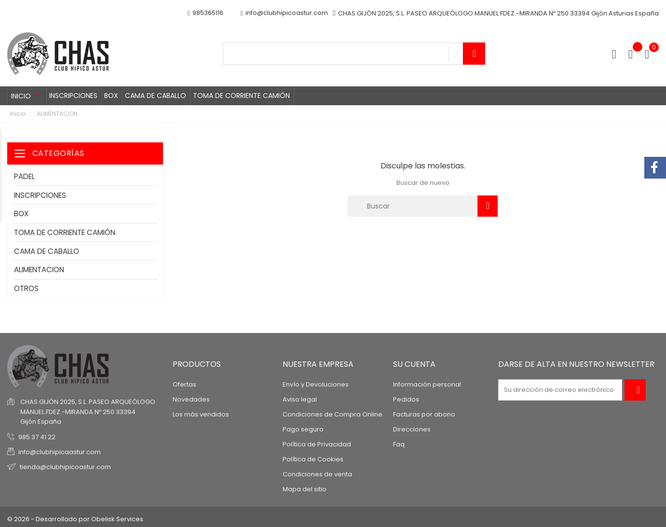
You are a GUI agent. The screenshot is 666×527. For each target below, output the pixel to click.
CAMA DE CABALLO (155, 95)
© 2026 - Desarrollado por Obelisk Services (75, 519)
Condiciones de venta (317, 474)
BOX (111, 95)
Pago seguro (303, 429)
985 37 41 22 (36, 437)
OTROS (26, 288)
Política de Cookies (313, 459)
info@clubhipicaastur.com (59, 452)
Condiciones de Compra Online (332, 414)
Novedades (191, 399)
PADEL (24, 176)
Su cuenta (414, 364)
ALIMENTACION (39, 269)
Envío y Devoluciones (316, 384)
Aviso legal (300, 399)
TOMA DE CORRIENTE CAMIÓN (241, 95)
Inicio (26, 96)
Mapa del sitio (304, 489)
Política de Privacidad (317, 444)
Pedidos (406, 399)
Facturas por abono (424, 414)
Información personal (427, 384)
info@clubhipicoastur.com (284, 13)
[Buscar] (412, 206)
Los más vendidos (201, 414)
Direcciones (412, 429)
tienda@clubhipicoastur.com (65, 467)
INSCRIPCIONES (73, 95)
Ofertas (184, 384)
